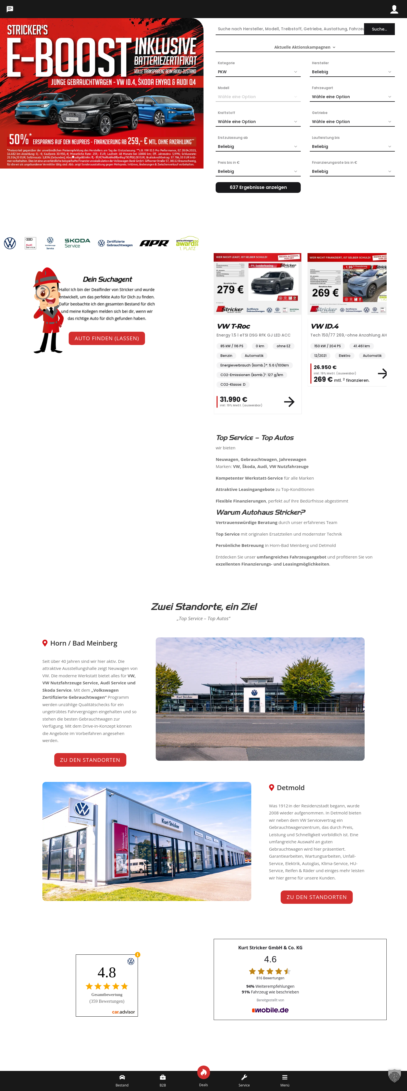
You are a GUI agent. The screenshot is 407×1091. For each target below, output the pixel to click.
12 (126, 157)
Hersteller (320, 63)
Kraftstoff (226, 112)
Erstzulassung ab (233, 137)
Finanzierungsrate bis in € (334, 162)
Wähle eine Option (353, 96)
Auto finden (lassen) (107, 338)
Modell (223, 87)
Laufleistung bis (326, 137)
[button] (394, 1078)
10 (116, 157)
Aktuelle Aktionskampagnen (302, 47)
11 (121, 157)
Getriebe (320, 112)
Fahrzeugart (322, 87)
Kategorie (226, 63)
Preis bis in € (229, 162)
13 (131, 157)
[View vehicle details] (289, 401)
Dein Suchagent (107, 279)
